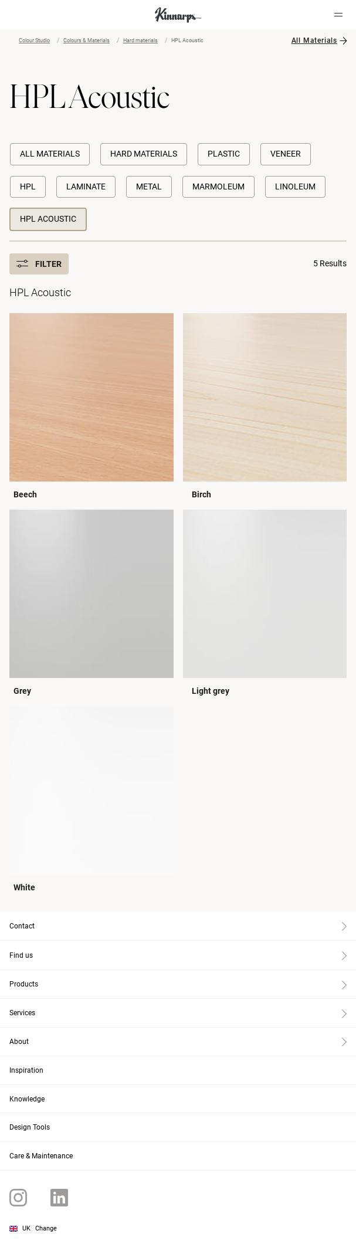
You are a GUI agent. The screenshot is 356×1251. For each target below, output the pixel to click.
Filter (39, 264)
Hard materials (140, 40)
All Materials (314, 40)
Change (46, 1228)
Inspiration (26, 1070)
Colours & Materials (86, 40)
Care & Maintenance (41, 1156)
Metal (149, 186)
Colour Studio (34, 40)
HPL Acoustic (48, 218)
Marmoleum (218, 186)
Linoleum (295, 186)
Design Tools (29, 1127)
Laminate (86, 186)
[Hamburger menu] (338, 14)
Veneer (285, 153)
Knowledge (27, 1099)
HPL (28, 186)
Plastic (224, 153)
